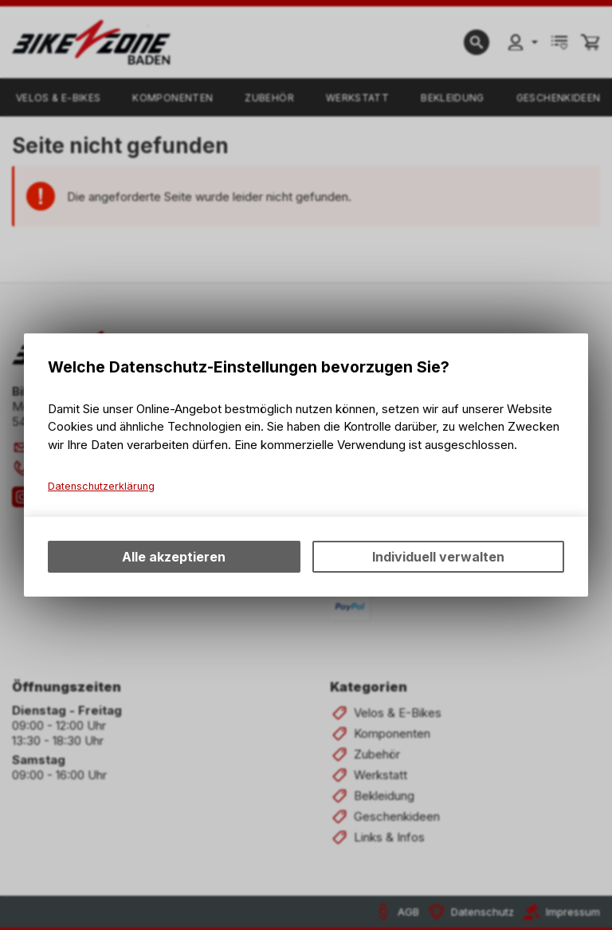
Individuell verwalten (438, 557)
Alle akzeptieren (174, 557)
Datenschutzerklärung (101, 486)
